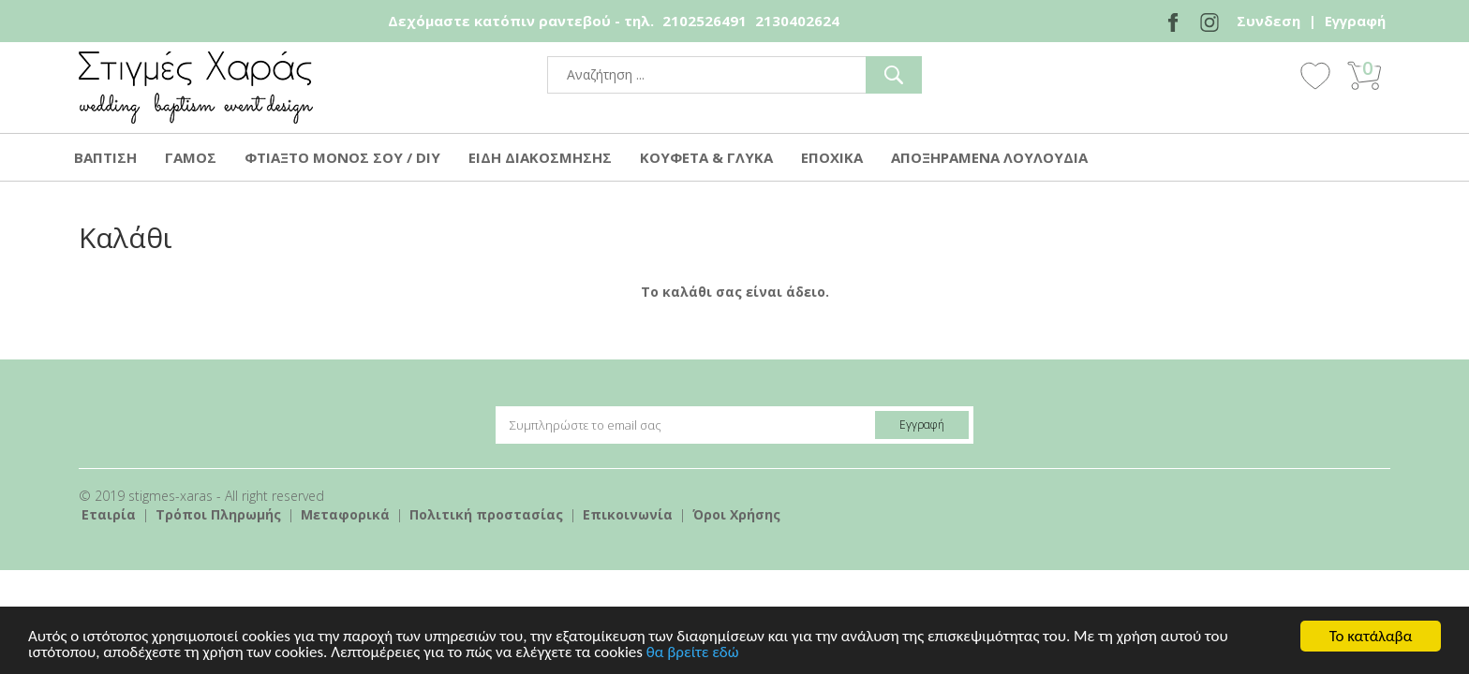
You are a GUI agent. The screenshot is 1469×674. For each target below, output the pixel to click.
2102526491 (704, 20)
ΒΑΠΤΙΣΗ (105, 157)
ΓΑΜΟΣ (190, 157)
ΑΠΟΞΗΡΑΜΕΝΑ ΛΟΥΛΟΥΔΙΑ (989, 157)
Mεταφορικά (345, 514)
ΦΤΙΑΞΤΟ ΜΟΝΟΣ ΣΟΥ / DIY (342, 157)
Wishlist (1315, 74)
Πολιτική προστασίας (486, 514)
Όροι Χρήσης (736, 514)
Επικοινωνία (628, 514)
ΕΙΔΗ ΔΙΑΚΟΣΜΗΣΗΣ (540, 157)
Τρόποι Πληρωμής (218, 514)
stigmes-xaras (196, 87)
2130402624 (797, 20)
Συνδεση (1268, 20)
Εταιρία (109, 514)
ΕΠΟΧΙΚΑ (832, 157)
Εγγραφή (1355, 20)
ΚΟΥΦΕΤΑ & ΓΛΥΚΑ (706, 157)
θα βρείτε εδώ (692, 654)
